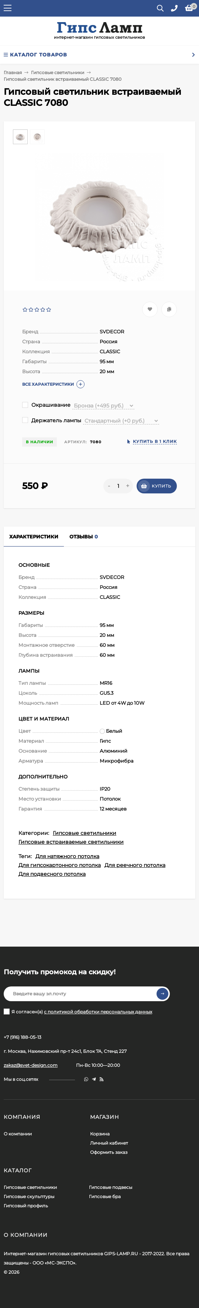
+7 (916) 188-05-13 (22, 1037)
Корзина (100, 1134)
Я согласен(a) (78, 1011)
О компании (18, 1134)
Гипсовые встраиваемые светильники (71, 842)
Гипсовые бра (105, 1196)
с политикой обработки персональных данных (98, 1011)
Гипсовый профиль (26, 1205)
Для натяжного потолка (67, 856)
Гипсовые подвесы (110, 1187)
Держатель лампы (51, 420)
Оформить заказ (108, 1152)
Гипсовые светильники (57, 72)
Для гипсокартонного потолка (59, 865)
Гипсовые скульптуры (29, 1196)
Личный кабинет (109, 1143)
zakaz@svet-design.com (31, 1065)
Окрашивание (46, 405)
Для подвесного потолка (52, 874)
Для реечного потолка (134, 865)
